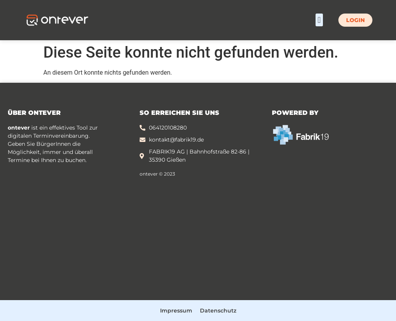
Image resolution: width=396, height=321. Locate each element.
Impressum (176, 310)
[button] (319, 20)
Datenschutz (218, 310)
